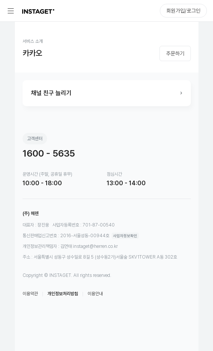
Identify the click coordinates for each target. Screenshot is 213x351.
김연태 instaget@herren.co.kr (89, 246)
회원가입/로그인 (183, 11)
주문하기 (175, 53)
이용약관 (30, 293)
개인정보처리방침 (62, 293)
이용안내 (95, 293)
